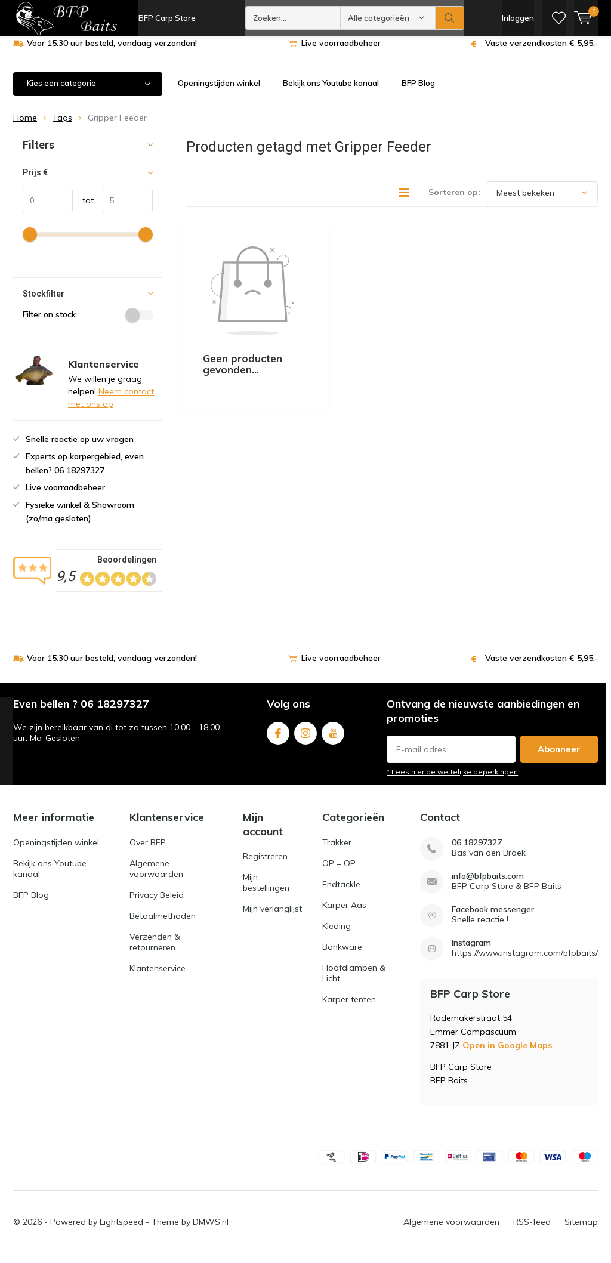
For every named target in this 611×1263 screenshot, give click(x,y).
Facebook (278, 739)
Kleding (336, 935)
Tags (62, 126)
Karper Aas (344, 914)
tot (83, 209)
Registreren (265, 865)
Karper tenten (349, 1008)
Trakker (336, 851)
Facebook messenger (493, 918)
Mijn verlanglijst (272, 917)
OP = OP (339, 872)
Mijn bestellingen (266, 891)
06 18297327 (477, 852)
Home (25, 126)
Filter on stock (88, 323)
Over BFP (147, 851)
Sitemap (581, 1230)
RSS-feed (532, 1230)
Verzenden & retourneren (154, 951)
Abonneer (559, 758)
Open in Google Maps (507, 1054)
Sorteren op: (454, 201)
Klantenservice (157, 977)
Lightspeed (121, 1230)
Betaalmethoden (162, 924)
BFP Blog (418, 92)
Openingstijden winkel (219, 92)
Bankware (342, 955)
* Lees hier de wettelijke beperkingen (452, 780)
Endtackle (341, 893)
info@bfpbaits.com (488, 885)
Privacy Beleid (156, 903)
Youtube (333, 739)
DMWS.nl (211, 1230)
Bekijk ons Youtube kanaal (331, 92)
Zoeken (450, 18)
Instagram (305, 739)
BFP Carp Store (167, 18)
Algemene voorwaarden (156, 877)
